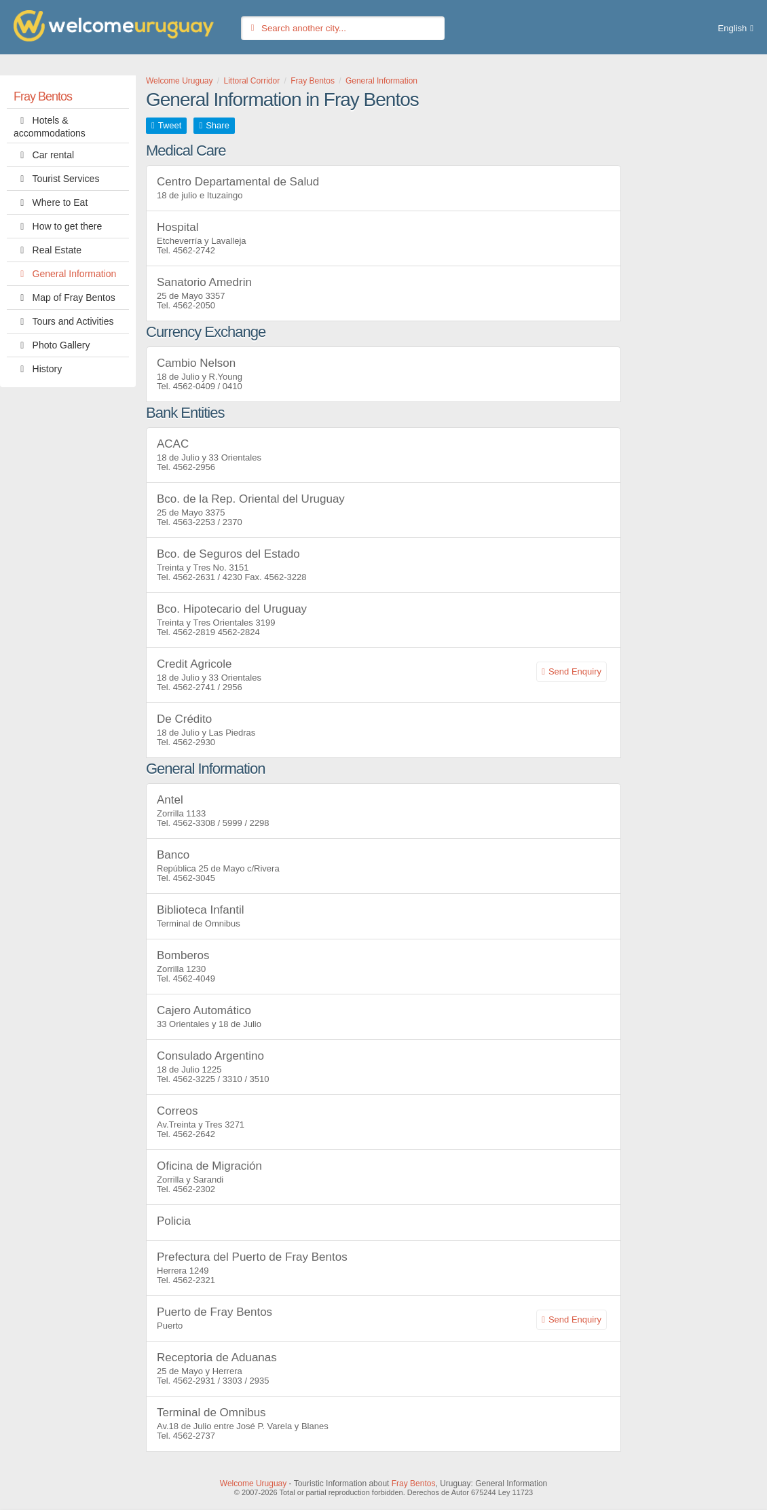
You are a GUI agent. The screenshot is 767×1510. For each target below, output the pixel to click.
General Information (65, 273)
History (38, 368)
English (732, 28)
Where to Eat (51, 202)
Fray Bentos (43, 96)
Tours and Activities (63, 321)
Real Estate (47, 249)
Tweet (170, 125)
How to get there (58, 226)
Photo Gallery (52, 345)
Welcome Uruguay (253, 1483)
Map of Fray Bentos (64, 297)
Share (217, 125)
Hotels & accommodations (50, 126)
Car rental (44, 154)
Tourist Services (56, 178)
